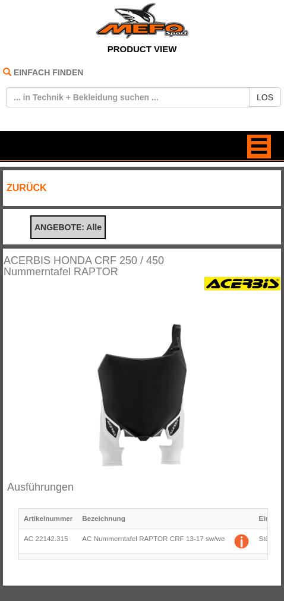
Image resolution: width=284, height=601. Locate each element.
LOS (265, 97)
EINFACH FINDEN (48, 72)
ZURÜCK (27, 188)
